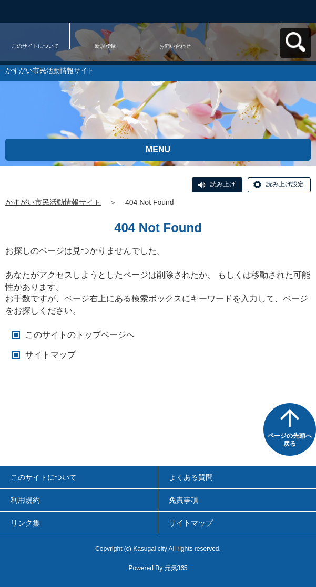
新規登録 (105, 46)
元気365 (176, 568)
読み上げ (223, 184)
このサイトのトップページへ (80, 334)
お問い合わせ (175, 46)
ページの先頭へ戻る (290, 440)
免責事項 (183, 500)
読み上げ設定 (285, 184)
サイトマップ (50, 354)
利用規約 (25, 500)
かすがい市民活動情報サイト (53, 202)
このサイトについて (35, 46)
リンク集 (25, 523)
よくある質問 (191, 477)
